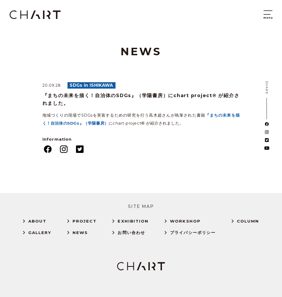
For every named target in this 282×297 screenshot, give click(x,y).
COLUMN (248, 221)
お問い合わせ (131, 233)
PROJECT (85, 221)
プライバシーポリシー (193, 233)
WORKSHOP (185, 221)
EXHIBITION (133, 221)
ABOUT (37, 221)
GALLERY (39, 233)
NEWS (80, 233)
